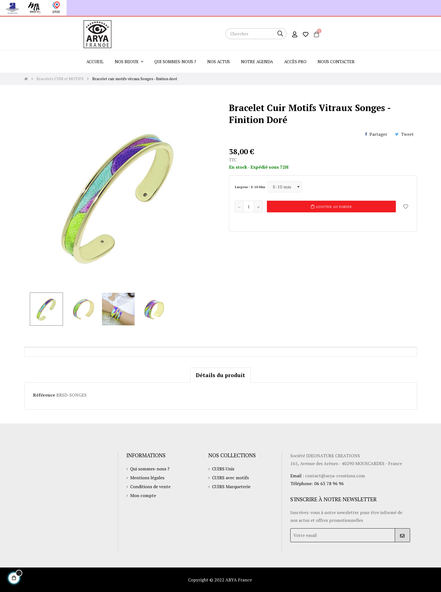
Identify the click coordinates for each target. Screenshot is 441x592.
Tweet (407, 134)
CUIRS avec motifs (230, 478)
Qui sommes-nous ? (149, 469)
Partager (378, 134)
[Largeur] (285, 186)
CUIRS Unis (223, 469)
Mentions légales (147, 478)
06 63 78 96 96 (329, 483)
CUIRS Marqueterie (231, 486)
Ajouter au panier (331, 206)
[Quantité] (248, 206)
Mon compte (143, 495)
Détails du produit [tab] (220, 375)
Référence (44, 395)
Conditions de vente (150, 486)
